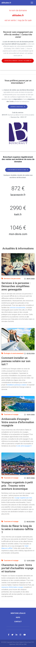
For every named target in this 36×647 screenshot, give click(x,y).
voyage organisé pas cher (23, 498)
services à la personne (17, 307)
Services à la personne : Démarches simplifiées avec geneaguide (15, 286)
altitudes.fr (18, 15)
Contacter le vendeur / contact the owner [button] (17, 60)
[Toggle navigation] (31, 3)
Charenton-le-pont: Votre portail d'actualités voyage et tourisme (17, 568)
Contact (18, 622)
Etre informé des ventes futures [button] (18, 169)
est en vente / (18, 20)
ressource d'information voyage (12, 587)
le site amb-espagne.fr (23, 446)
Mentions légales (18, 613)
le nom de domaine (18, 10)
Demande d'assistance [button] (17, 106)
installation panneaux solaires (17, 385)
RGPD (18, 617)
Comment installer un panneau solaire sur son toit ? (15, 361)
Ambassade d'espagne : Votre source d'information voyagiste (17, 422)
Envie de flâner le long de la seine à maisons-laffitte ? (17, 529)
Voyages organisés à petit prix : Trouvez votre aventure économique (17, 485)
